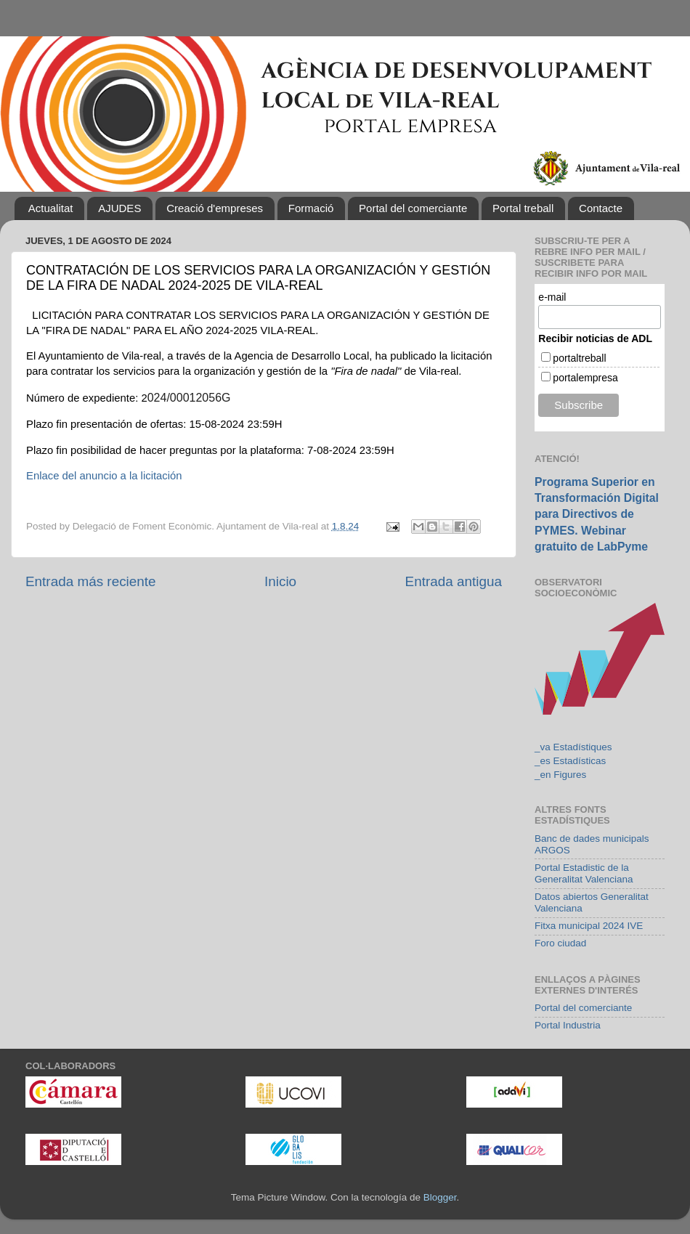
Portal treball (522, 208)
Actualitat (50, 208)
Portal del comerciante (413, 208)
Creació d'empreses (214, 208)
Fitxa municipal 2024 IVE (589, 925)
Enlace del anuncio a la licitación (104, 476)
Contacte (600, 208)
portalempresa (585, 377)
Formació (311, 208)
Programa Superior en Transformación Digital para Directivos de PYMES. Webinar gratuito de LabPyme (597, 514)
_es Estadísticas (570, 760)
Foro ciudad (560, 943)
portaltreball (579, 358)
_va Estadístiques (573, 747)
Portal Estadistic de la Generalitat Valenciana (584, 873)
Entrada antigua (453, 581)
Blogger (440, 1197)
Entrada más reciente (90, 581)
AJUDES (119, 208)
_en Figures (560, 774)
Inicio (280, 581)
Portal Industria (568, 1025)
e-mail (552, 297)
